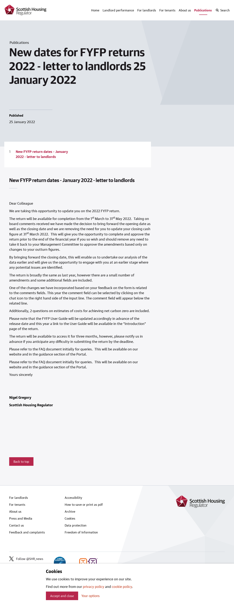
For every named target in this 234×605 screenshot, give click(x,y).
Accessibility (73, 497)
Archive (70, 511)
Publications (203, 10)
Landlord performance (118, 10)
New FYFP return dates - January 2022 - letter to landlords (42, 154)
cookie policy (122, 586)
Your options (90, 596)
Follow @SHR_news (26, 559)
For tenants (167, 10)
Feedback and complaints (27, 532)
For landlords (146, 10)
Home (95, 10)
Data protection (76, 525)
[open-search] (222, 10)
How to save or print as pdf (84, 504)
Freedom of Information (81, 532)
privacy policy (93, 586)
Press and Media (20, 518)
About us (185, 10)
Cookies (70, 518)
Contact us (16, 525)
